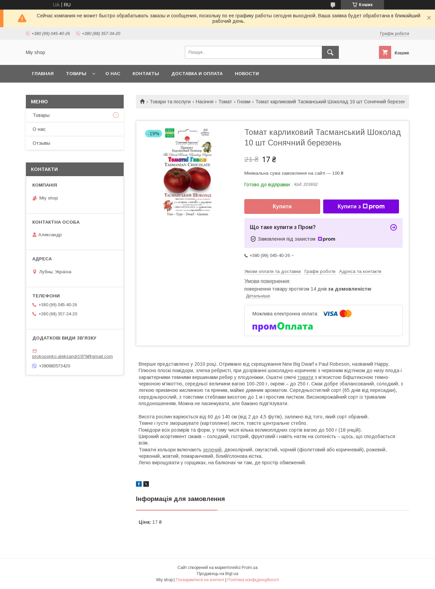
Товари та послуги (170, 101)
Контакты (146, 73)
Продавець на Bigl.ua (217, 573)
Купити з (360, 207)
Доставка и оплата (197, 73)
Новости (247, 73)
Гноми (243, 101)
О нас (112, 73)
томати (305, 377)
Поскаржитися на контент (200, 579)
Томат (225, 101)
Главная (43, 73)
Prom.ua (250, 567)
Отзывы (41, 143)
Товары (76, 73)
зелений (212, 449)
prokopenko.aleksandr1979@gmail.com (72, 356)
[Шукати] (330, 52)
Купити (282, 206)
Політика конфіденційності (253, 579)
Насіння (204, 101)
